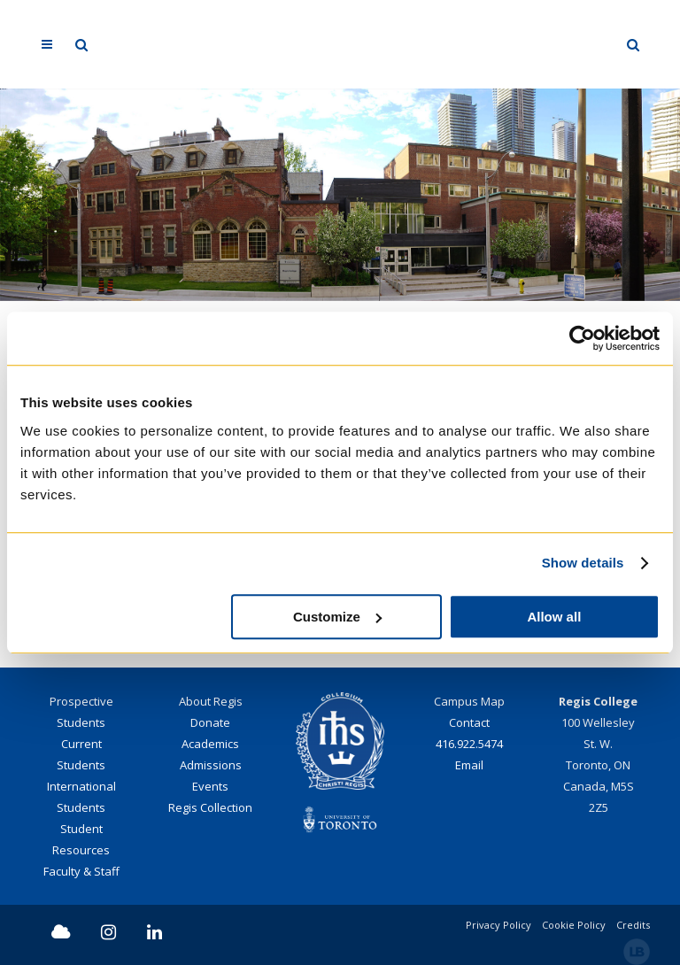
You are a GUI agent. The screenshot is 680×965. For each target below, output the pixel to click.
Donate (210, 722)
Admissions (211, 765)
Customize (337, 616)
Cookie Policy (574, 924)
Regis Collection (210, 807)
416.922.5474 (469, 744)
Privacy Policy (498, 924)
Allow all (554, 616)
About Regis (211, 701)
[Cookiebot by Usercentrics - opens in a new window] (582, 338)
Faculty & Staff (81, 871)
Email (469, 765)
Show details (583, 562)
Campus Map (469, 701)
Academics (210, 744)
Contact (469, 722)
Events (210, 786)
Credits (633, 924)
